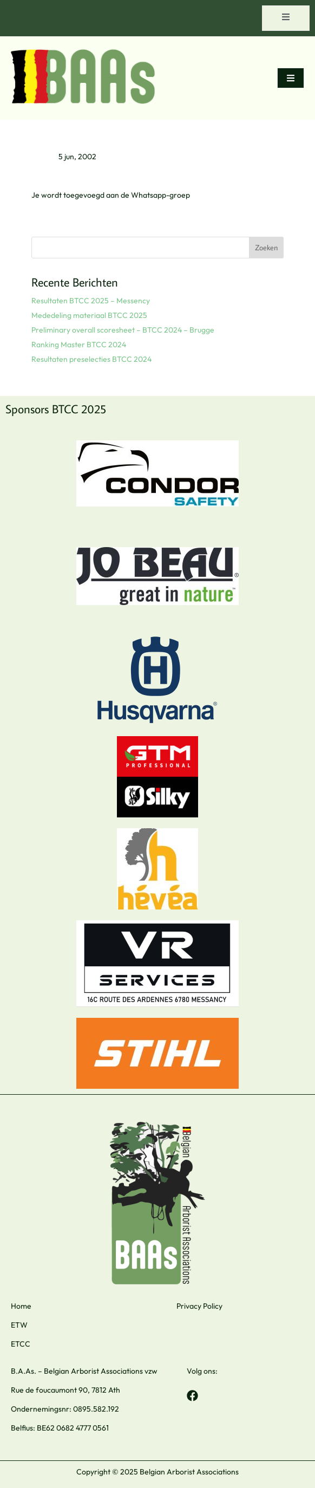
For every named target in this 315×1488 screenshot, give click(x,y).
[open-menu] (286, 18)
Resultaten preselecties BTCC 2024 (91, 359)
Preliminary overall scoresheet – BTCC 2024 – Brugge (122, 330)
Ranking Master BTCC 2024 (78, 344)
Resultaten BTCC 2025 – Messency (90, 301)
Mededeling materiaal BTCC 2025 (89, 315)
